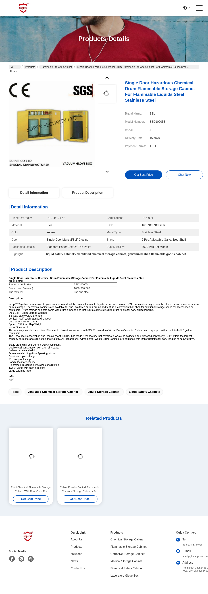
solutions (76, 553)
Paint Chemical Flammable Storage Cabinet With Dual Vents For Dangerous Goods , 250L (31, 489)
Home (13, 67)
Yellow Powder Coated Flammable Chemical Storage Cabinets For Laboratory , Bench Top (79, 489)
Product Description (87, 193)
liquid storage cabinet (103, 391)
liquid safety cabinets (144, 391)
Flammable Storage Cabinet (56, 66)
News (74, 561)
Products (30, 66)
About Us (77, 539)
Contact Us (78, 568)
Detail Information (34, 193)
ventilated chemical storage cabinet (53, 391)
